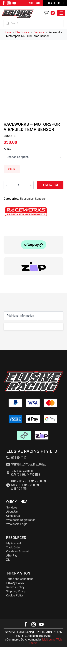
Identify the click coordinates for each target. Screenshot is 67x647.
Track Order (13, 547)
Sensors (39, 32)
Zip (8, 559)
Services (11, 507)
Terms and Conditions (19, 579)
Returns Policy (15, 587)
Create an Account (17, 551)
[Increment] (31, 185)
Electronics (22, 32)
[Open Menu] (61, 13)
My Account (13, 543)
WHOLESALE (34, 3)
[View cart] (50, 13)
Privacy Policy (15, 583)
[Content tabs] (33, 315)
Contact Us (13, 515)
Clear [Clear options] (11, 169)
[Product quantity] (19, 185)
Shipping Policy (16, 591)
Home (7, 32)
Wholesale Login (16, 524)
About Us (12, 511)
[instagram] (9, 3)
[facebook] (3, 3)
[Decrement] (6, 185)
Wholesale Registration (20, 520)
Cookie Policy (15, 595)
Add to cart (50, 185)
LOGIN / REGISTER (55, 3)
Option (8, 149)
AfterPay (11, 555)
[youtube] (14, 3)
